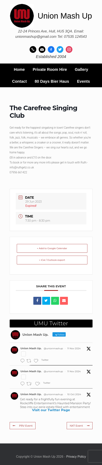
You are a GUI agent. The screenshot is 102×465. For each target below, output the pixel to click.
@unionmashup (53, 348)
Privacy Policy (76, 456)
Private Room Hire (50, 69)
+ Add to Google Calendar (52, 248)
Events (83, 81)
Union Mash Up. (31, 348)
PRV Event (23, 425)
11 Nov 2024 (74, 348)
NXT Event (80, 425)
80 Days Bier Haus (52, 81)
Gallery (81, 69)
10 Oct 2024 (74, 394)
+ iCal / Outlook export (52, 259)
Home (19, 69)
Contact (19, 81)
